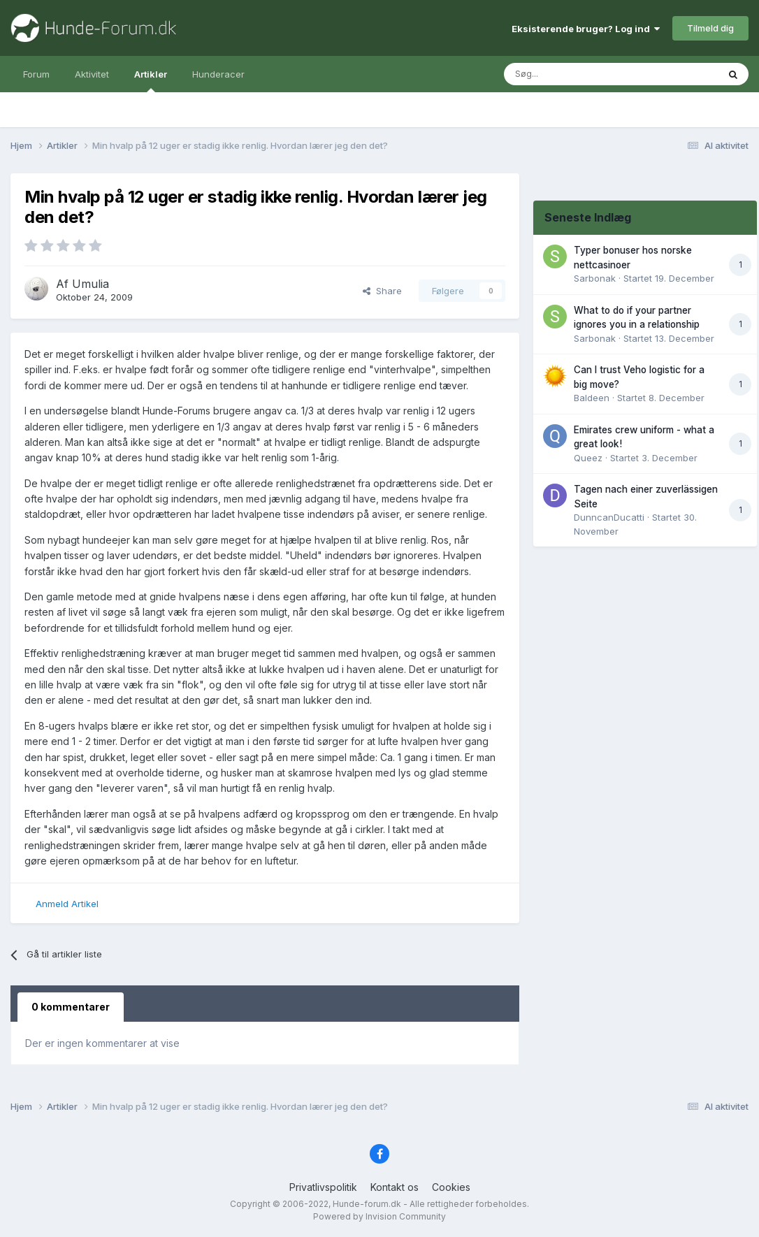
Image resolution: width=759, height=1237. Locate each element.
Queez (588, 457)
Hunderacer (218, 74)
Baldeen (591, 397)
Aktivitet (92, 74)
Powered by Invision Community (379, 1216)
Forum (36, 74)
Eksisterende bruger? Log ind (586, 28)
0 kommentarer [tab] (70, 1007)
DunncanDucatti (609, 517)
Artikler (150, 80)
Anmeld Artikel (67, 903)
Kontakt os (394, 1187)
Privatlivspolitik (323, 1187)
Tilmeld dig (710, 28)
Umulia (90, 284)
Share (382, 290)
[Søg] (569, 74)
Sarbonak (595, 278)
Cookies (451, 1187)
